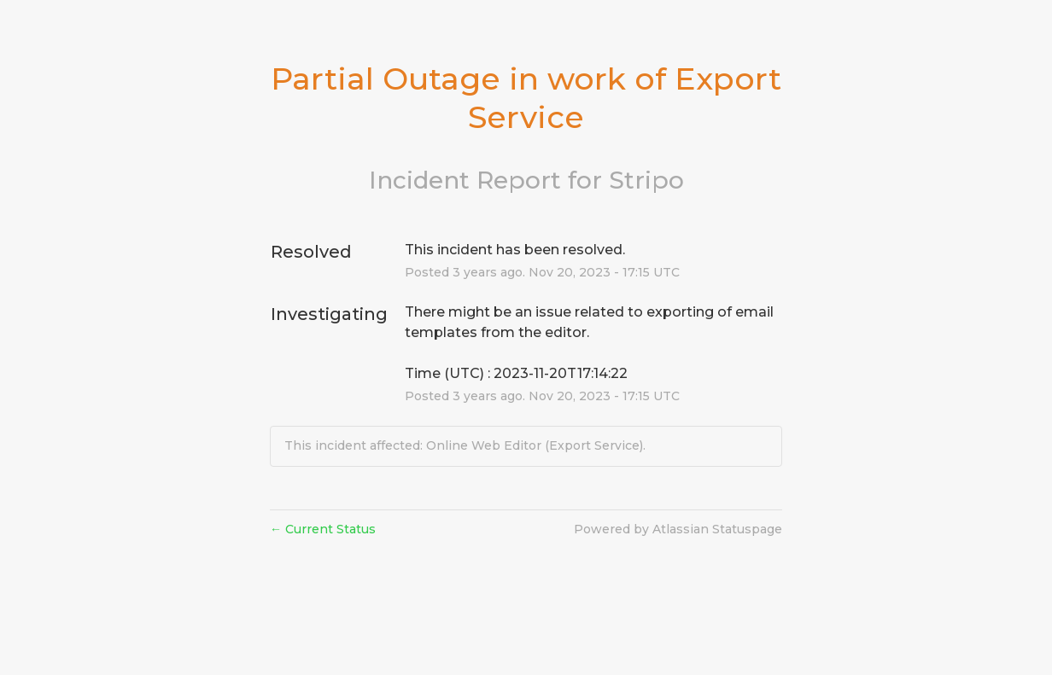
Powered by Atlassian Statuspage (678, 529)
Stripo (646, 180)
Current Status (323, 529)
